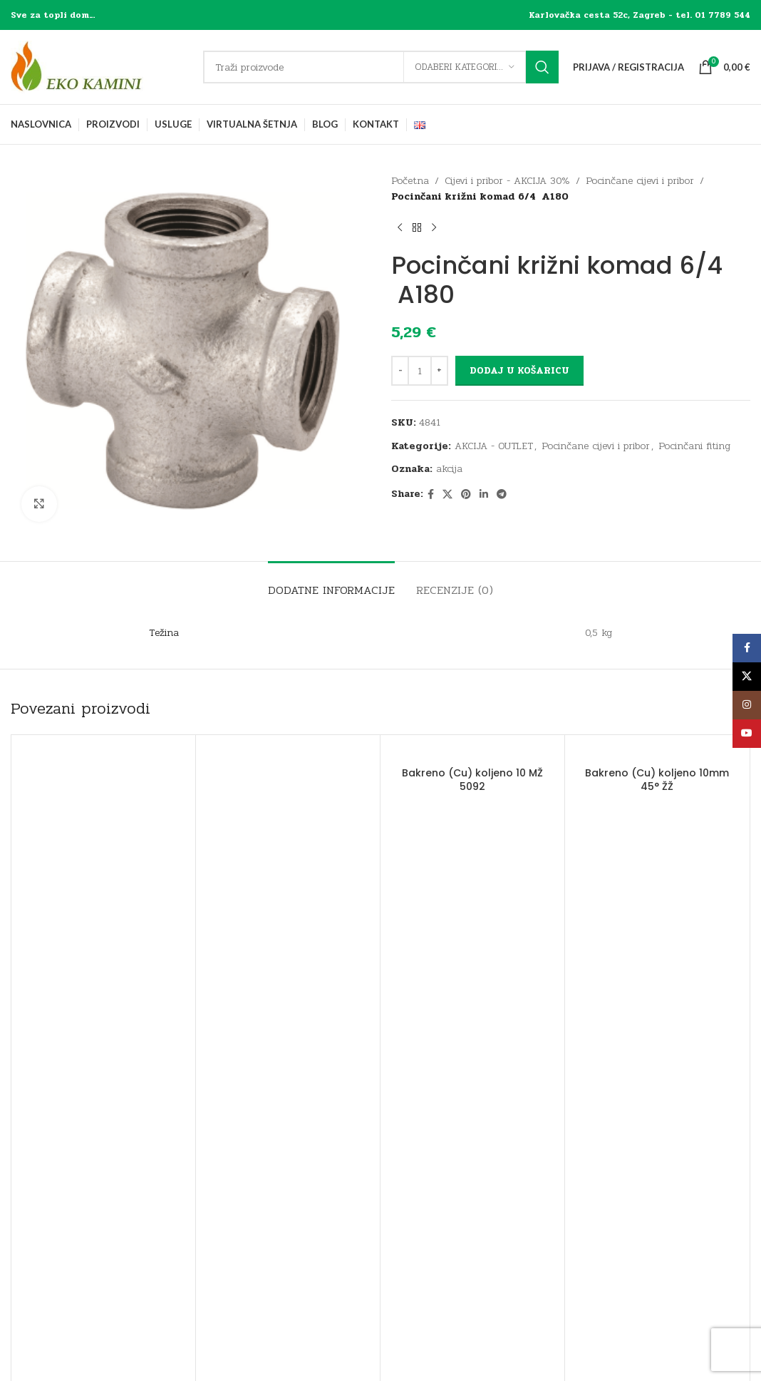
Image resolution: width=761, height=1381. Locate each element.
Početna (410, 180)
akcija (449, 468)
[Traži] (381, 67)
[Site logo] (100, 66)
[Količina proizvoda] (419, 371)
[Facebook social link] (430, 495)
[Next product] (433, 228)
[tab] (331, 583)
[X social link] (447, 495)
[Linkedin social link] (483, 495)
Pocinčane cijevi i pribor (640, 180)
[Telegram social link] (501, 495)
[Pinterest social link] (466, 495)
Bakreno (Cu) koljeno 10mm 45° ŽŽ (657, 780)
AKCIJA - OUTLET (494, 445)
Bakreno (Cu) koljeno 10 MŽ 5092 (472, 780)
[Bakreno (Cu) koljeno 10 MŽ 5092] (472, 753)
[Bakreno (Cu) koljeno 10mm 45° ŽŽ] (657, 753)
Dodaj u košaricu (519, 371)
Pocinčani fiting (694, 445)
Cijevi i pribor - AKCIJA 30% (507, 180)
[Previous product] (399, 228)
